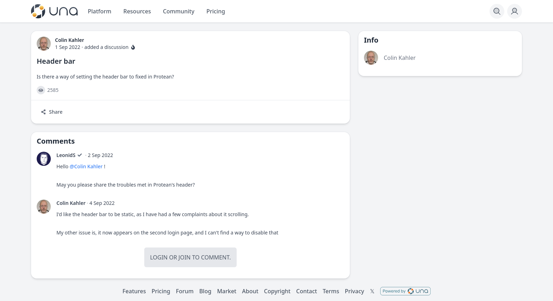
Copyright (277, 291)
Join (184, 257)
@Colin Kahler (86, 166)
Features (134, 291)
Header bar (56, 61)
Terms (331, 291)
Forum (185, 291)
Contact (306, 291)
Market (226, 291)
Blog (205, 291)
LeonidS (65, 155)
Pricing (161, 291)
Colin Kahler (70, 203)
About (250, 291)
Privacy (354, 291)
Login (159, 257)
